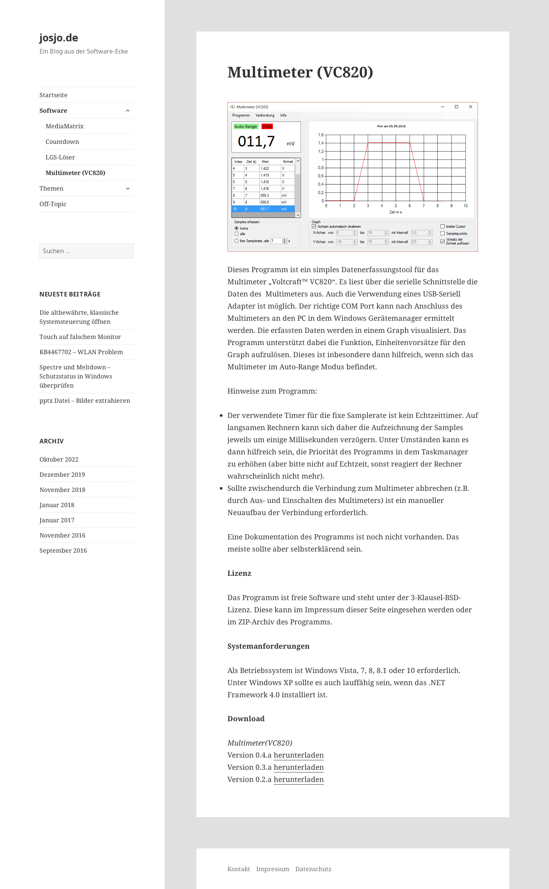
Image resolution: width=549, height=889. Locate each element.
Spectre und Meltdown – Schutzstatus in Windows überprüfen (75, 376)
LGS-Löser (60, 157)
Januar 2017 (56, 520)
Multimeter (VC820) (75, 173)
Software (53, 110)
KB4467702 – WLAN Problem (81, 352)
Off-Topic (52, 204)
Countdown (62, 141)
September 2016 (63, 550)
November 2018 (62, 489)
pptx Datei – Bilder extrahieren (84, 400)
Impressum (272, 869)
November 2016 (62, 535)
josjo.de (58, 37)
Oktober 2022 (59, 459)
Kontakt (238, 869)
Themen (51, 188)
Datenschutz (313, 869)
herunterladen (299, 755)
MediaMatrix (65, 126)
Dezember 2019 (62, 474)
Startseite (53, 95)
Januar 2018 (56, 505)
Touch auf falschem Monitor (80, 337)
